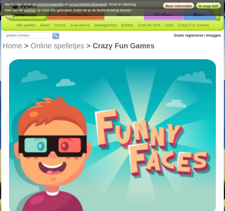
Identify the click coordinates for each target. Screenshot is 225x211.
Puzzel (59, 25)
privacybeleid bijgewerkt (88, 4)
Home (12, 46)
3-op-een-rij (79, 25)
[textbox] (27, 35)
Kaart (44, 25)
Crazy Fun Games (193, 25)
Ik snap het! (208, 6)
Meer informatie (179, 6)
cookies (30, 10)
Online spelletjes (57, 46)
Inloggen (213, 35)
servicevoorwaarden (48, 4)
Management (105, 25)
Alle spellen (26, 25)
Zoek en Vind (149, 25)
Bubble (127, 25)
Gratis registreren (189, 35)
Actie (169, 25)
